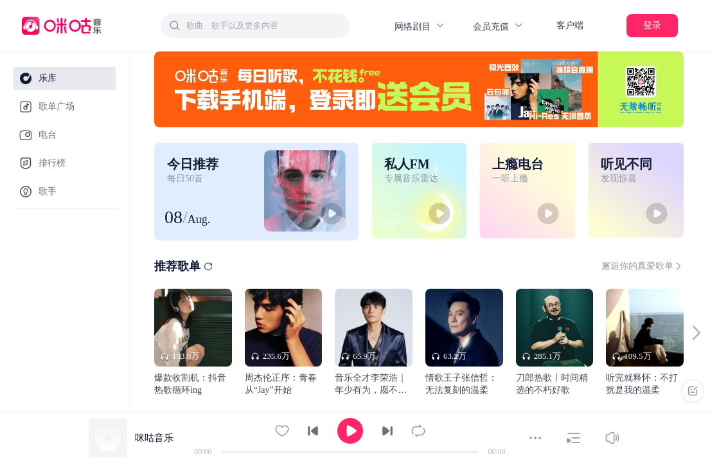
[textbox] (264, 25)
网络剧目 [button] (420, 26)
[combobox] (255, 26)
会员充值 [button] (498, 26)
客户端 (569, 25)
